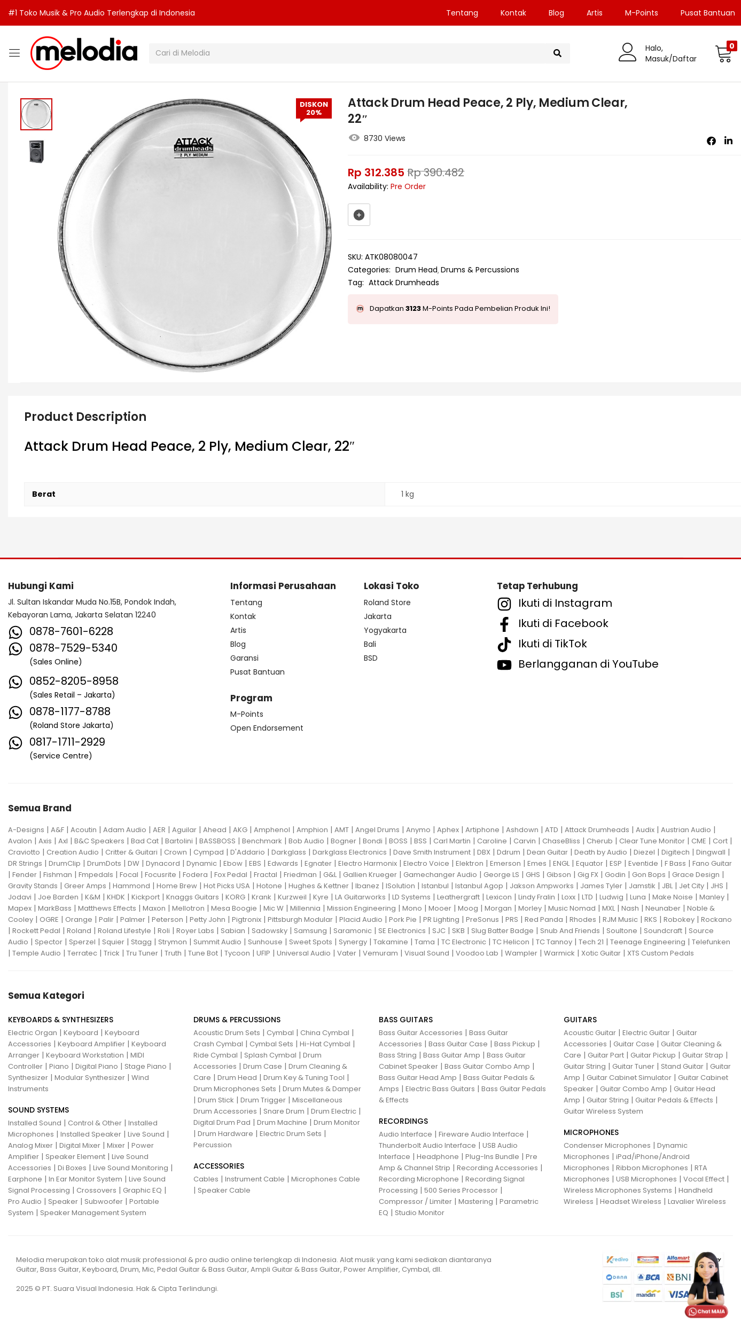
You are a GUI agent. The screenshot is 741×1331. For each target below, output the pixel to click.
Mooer (439, 908)
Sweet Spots (310, 942)
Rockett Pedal (36, 931)
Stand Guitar (682, 1066)
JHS (717, 886)
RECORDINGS (403, 1121)
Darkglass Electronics (350, 852)
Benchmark (262, 841)
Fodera (195, 875)
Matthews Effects (107, 908)
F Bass (675, 863)
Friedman (300, 875)
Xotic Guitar (601, 953)
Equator (589, 863)
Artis (595, 12)
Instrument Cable (255, 1179)
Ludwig (611, 897)
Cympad (208, 852)
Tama (425, 942)
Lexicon (499, 897)
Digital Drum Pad (222, 1122)
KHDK (116, 897)
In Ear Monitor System (85, 1179)
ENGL (561, 863)
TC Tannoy (554, 942)
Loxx (568, 897)
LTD (587, 897)
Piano (59, 1066)
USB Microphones (646, 1179)
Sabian (233, 931)
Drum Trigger (263, 1100)
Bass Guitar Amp (451, 1055)
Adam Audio (124, 830)
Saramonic (352, 931)
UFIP (263, 953)
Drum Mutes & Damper (322, 1089)
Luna (638, 897)
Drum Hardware (225, 1134)
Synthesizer (28, 1077)
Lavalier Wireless (697, 1201)
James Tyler (601, 886)
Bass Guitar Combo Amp (487, 1066)
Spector (49, 942)
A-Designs (26, 830)
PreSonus (482, 919)
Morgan (498, 908)
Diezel (644, 852)
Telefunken (711, 942)
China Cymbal (324, 1033)
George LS (501, 875)
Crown (175, 852)
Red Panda (544, 919)
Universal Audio (304, 953)
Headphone (438, 1157)
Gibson (559, 875)
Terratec (82, 953)
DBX (483, 852)
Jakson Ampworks (542, 886)
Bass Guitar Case (458, 1044)
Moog (468, 908)
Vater (346, 953)
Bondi (373, 841)
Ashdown (522, 830)
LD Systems (411, 897)
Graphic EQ (142, 1190)
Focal (129, 875)
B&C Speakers (99, 841)
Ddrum (508, 852)
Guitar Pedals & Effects (674, 1100)
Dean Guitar (547, 852)
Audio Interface (405, 1134)
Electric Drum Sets (291, 1134)
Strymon (172, 942)
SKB (458, 931)
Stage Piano (145, 1066)
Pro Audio (25, 1201)
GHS (533, 875)
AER (159, 830)
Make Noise (672, 897)
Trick (112, 953)
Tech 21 (591, 942)
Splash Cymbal (270, 1055)
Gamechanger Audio (440, 875)
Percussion (212, 1145)
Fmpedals (96, 875)
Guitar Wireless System (603, 1111)
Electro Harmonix (367, 863)
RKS (650, 919)
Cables (206, 1179)
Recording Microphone (419, 1179)
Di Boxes (72, 1168)
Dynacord (163, 863)
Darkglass (288, 852)
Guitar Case (633, 1044)
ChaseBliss (561, 841)
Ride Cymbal (215, 1055)
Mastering (475, 1201)
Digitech (675, 852)
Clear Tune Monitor (652, 841)
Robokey (679, 919)
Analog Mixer (30, 1145)
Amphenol (272, 830)
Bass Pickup (514, 1044)
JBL (667, 886)
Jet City (691, 886)
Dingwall (711, 852)
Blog (556, 12)
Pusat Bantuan (257, 672)
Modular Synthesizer (89, 1077)
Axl (63, 841)
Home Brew (177, 886)
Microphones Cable (325, 1179)
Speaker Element (75, 1157)
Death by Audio (600, 852)
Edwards (283, 863)
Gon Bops (649, 875)
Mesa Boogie (234, 908)
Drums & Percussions (480, 269)
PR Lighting (441, 919)
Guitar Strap (702, 1055)
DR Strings (25, 863)
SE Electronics (402, 931)
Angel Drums (377, 830)
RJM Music (620, 919)
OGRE (49, 919)
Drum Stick (216, 1100)
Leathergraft (458, 897)
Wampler (521, 953)
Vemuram (380, 953)
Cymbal (280, 1033)
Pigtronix (246, 919)
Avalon (20, 841)
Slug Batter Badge (502, 931)
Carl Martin (452, 841)
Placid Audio (361, 919)
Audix (645, 830)
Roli (164, 931)
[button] (723, 53)
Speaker (63, 1201)
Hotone (269, 886)
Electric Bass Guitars (440, 1089)
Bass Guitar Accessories (421, 1033)
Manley (711, 897)
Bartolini (179, 841)
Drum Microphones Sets (234, 1089)
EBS (255, 863)
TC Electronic (463, 942)
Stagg (141, 942)
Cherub (600, 841)
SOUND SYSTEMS (38, 1110)
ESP (616, 863)
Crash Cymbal (218, 1044)
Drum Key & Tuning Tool (304, 1077)
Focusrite (160, 875)
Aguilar (184, 830)
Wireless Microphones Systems (618, 1190)
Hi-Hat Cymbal (325, 1044)
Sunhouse (265, 942)
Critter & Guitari (131, 852)
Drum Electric (333, 1111)
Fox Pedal (230, 875)
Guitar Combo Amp (633, 1089)
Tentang (462, 12)
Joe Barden (58, 897)
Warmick (559, 953)
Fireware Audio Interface (481, 1134)
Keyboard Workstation (85, 1055)
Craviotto (24, 852)
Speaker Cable (224, 1190)
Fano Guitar (712, 863)
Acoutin (84, 830)
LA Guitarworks (360, 897)
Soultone (621, 931)
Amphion (312, 830)
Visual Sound (426, 953)
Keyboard (81, 1033)
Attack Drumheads (404, 282)
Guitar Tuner (633, 1066)
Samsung (310, 931)
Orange (78, 919)
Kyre (321, 897)
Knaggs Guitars (192, 897)
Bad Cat (145, 841)
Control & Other (95, 1123)
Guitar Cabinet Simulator (629, 1077)
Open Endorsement (266, 728)
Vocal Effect (703, 1179)
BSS (420, 841)
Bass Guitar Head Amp (418, 1077)
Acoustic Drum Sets (226, 1033)
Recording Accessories (497, 1168)
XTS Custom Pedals (660, 953)
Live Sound (146, 1134)
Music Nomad (572, 908)
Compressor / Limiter (415, 1201)
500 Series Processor (461, 1190)
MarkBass (55, 908)
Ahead (215, 830)
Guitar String (585, 1066)
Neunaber (663, 908)
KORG (235, 897)
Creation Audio (72, 852)
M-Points (641, 12)
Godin (615, 875)
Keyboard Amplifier (91, 1044)
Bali (370, 644)
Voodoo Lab (477, 953)
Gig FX (588, 875)
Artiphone (482, 830)
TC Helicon (511, 942)
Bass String (398, 1055)
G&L (330, 875)
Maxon (154, 908)
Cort (720, 841)
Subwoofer (103, 1201)
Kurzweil (292, 897)
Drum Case (262, 1066)
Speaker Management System (93, 1213)
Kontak (513, 12)
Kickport (145, 897)
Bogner (343, 841)
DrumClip (65, 863)
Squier (113, 942)
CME (698, 841)
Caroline (492, 841)
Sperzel (82, 942)
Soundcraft (663, 931)
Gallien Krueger (370, 875)
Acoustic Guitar (590, 1033)
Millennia (305, 908)
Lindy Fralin (536, 897)
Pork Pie (403, 919)
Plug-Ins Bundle (492, 1157)
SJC (439, 931)
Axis (45, 841)
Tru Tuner (142, 953)
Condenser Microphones (607, 1145)
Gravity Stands (33, 886)
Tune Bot (203, 953)
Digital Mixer (79, 1145)
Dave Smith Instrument (432, 852)
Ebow (233, 863)
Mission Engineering (361, 908)
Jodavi (20, 897)
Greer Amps (85, 886)
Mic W (273, 908)
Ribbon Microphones (652, 1168)
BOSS (398, 841)
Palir (106, 919)
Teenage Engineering (647, 942)
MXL (608, 908)
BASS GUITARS (406, 1019)
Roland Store (387, 602)
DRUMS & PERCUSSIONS (236, 1019)
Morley (530, 908)
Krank (261, 897)
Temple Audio (36, 953)
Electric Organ (32, 1033)
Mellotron (188, 908)
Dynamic (201, 863)
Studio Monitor (419, 1213)
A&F (57, 830)
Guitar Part (606, 1055)
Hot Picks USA (227, 886)
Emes (537, 863)
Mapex (20, 908)
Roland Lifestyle (124, 931)
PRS (511, 919)
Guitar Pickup (653, 1055)
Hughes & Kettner (318, 886)
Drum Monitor (337, 1122)
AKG (240, 830)
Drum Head (416, 269)
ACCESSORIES (218, 1166)
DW (133, 863)
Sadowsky (269, 931)
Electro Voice (426, 863)
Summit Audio (217, 942)
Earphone (25, 1179)
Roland (79, 931)
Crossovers (96, 1190)
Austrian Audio (686, 830)
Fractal (265, 875)
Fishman (57, 875)
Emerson (505, 863)
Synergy (353, 942)
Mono (412, 908)
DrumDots (104, 863)
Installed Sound (34, 1123)
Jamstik (642, 886)
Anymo (418, 830)
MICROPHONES (591, 1132)
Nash (630, 908)
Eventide (643, 863)
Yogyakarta (385, 630)
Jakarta (378, 616)
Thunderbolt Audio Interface (427, 1145)
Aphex (448, 830)
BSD (371, 658)
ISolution (400, 886)
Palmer (132, 919)
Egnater (318, 863)
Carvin (524, 841)
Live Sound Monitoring (130, 1168)
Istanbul (435, 886)
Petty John (207, 919)
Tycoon (237, 953)
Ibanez (367, 886)
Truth (173, 953)
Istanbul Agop (479, 886)
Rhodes (583, 919)
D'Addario (247, 852)
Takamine (390, 942)
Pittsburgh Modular (300, 919)
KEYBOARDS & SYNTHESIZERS (60, 1019)
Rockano (716, 919)
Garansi (244, 658)
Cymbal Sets (271, 1044)
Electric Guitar (646, 1033)
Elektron (469, 863)
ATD (551, 830)
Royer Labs (195, 931)
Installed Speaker (90, 1134)
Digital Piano (96, 1066)
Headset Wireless (630, 1201)
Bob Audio (306, 841)
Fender (24, 875)
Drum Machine (282, 1122)
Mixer (116, 1145)
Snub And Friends (570, 931)
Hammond (131, 886)
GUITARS (580, 1019)
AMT (341, 830)
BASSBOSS (217, 841)
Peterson (167, 919)
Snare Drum (284, 1111)
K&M (92, 897)
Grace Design (696, 875)
